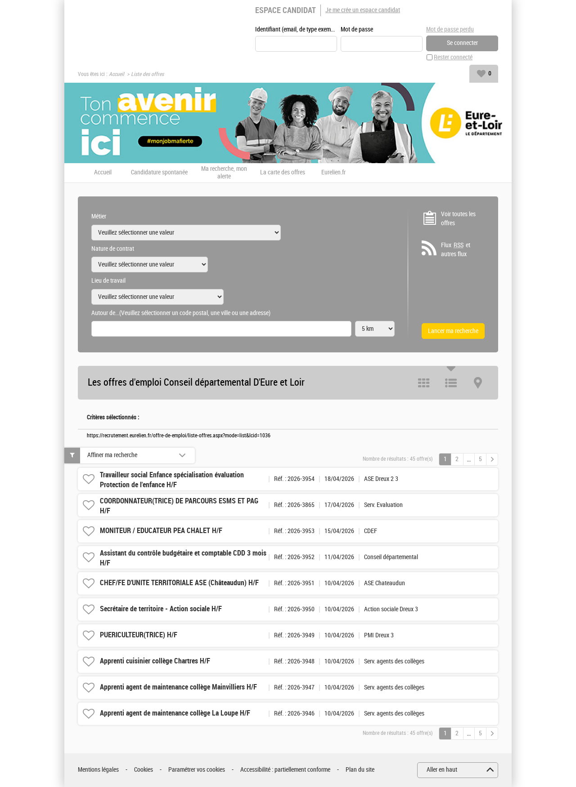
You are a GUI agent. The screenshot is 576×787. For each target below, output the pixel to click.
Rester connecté (453, 58)
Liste (451, 383)
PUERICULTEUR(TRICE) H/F (138, 635)
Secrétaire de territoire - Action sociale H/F (161, 609)
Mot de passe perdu (450, 29)
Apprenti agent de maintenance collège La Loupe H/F (175, 713)
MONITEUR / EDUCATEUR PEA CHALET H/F (161, 531)
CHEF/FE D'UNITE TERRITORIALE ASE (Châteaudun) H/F (179, 583)
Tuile (424, 383)
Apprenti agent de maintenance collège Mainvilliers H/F (178, 687)
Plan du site (360, 770)
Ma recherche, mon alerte (224, 173)
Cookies (143, 770)
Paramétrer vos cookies (196, 770)
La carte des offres (282, 173)
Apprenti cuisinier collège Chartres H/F (155, 661)
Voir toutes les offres (458, 219)
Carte (478, 383)
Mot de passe (357, 30)
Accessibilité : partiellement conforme (285, 770)
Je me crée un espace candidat (362, 10)
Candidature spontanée (159, 173)
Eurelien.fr (333, 173)
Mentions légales (98, 770)
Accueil (116, 74)
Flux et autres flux (455, 249)
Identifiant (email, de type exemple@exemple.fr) (296, 30)
